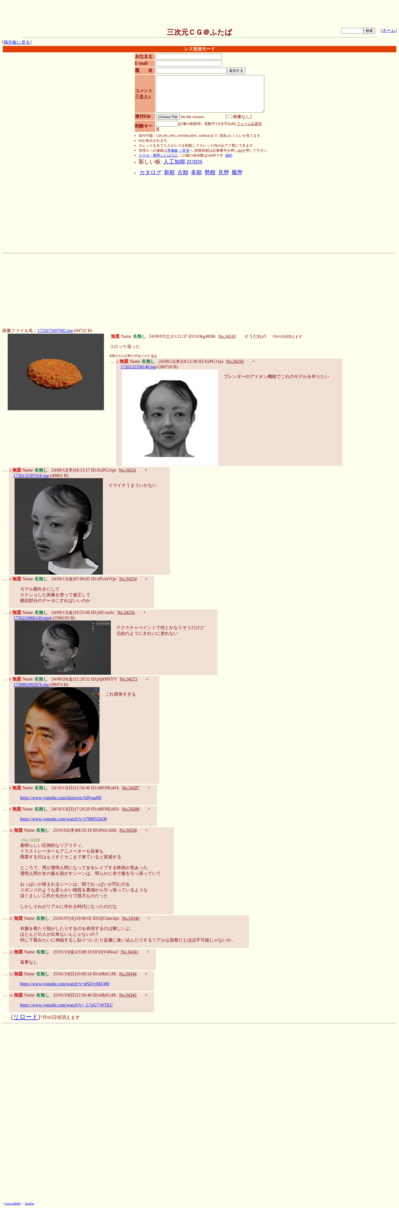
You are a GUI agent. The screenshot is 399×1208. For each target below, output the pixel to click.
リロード (25, 1017)
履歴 (237, 172)
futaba (29, 1203)
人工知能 (174, 162)
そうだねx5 (255, 336)
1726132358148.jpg (138, 366)
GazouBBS (12, 1203)
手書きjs (143, 96)
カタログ (150, 172)
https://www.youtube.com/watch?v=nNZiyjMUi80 (64, 983)
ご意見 (184, 150)
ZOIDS (194, 162)
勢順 (210, 172)
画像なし (239, 116)
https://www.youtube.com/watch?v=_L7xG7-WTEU (66, 1005)
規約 (228, 155)
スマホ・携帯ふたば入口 (158, 155)
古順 (182, 172)
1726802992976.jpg (31, 684)
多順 (196, 172)
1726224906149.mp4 (32, 618)
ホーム (388, 30)
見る (154, 355)
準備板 (172, 150)
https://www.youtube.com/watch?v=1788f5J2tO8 (63, 819)
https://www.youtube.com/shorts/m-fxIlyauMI (60, 797)
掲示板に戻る (17, 42)
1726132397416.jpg (31, 475)
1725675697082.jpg (55, 330)
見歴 (223, 172)
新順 (169, 172)
